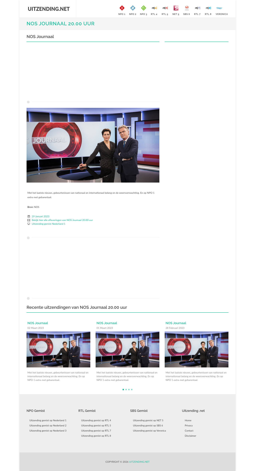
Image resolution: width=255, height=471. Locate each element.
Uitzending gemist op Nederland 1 (47, 420)
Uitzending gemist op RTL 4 (96, 420)
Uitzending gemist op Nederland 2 (47, 425)
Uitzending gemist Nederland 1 (49, 223)
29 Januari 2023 (40, 216)
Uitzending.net (139, 461)
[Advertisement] (93, 72)
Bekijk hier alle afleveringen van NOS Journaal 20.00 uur (62, 220)
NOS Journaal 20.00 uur (61, 24)
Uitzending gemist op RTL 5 (96, 425)
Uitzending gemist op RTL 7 (96, 430)
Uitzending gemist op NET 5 (148, 420)
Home (188, 420)
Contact (189, 430)
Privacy (189, 425)
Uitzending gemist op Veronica (149, 430)
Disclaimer (190, 435)
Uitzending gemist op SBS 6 (148, 425)
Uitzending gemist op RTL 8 (96, 435)
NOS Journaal (37, 323)
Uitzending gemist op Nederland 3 (47, 430)
